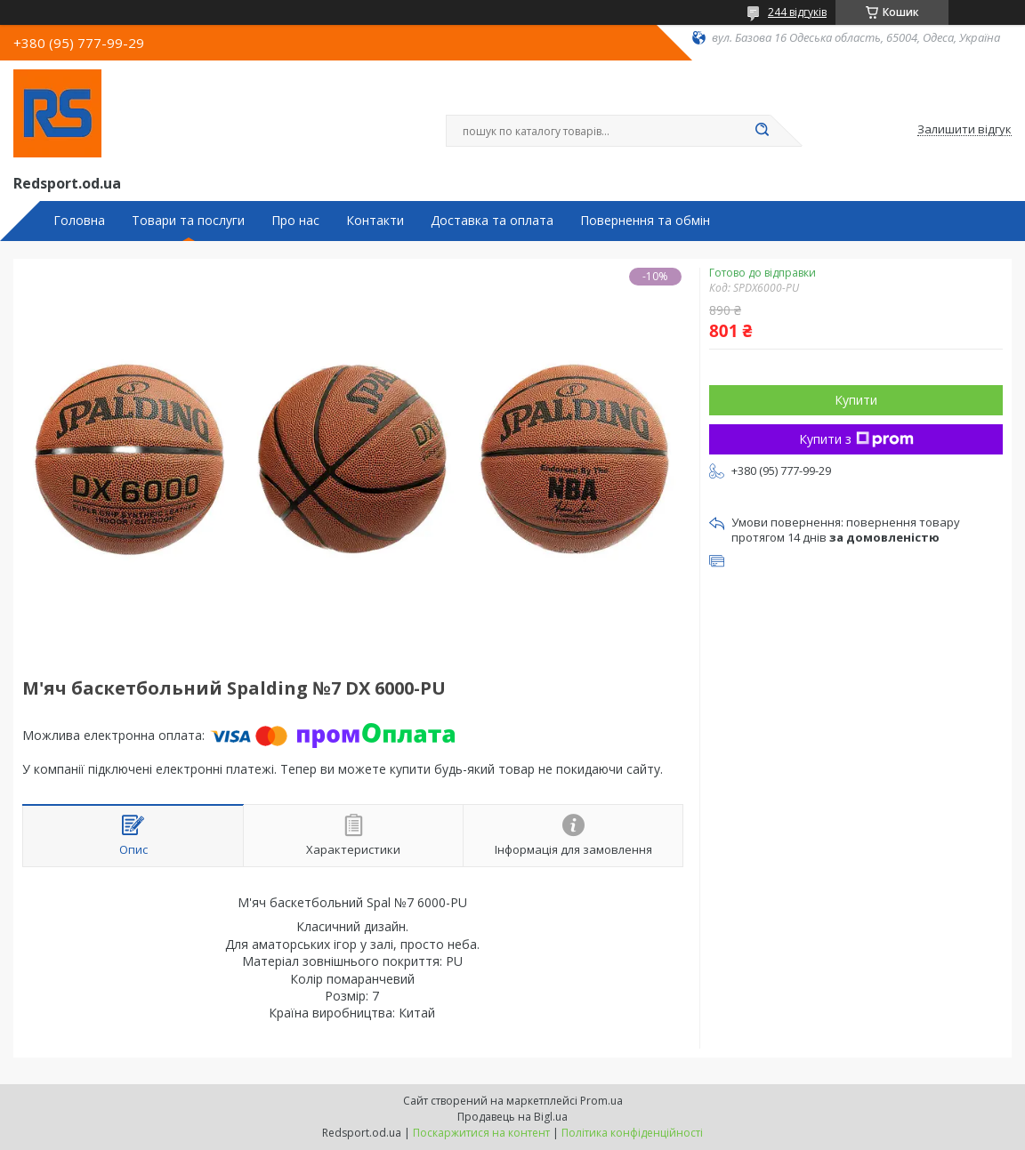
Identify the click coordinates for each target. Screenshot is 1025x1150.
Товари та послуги (188, 220)
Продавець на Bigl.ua (512, 1116)
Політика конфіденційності (632, 1132)
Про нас (295, 220)
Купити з (856, 438)
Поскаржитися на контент (481, 1132)
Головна (79, 220)
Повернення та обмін (645, 220)
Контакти (375, 220)
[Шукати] (761, 131)
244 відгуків (797, 12)
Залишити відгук (964, 130)
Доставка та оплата (492, 220)
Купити (856, 399)
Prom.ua (601, 1100)
